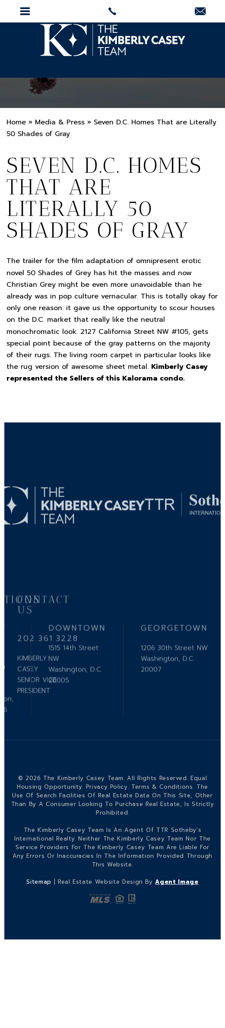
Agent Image (176, 882)
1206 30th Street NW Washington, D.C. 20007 (174, 679)
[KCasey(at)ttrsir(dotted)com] (200, 12)
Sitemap (38, 882)
